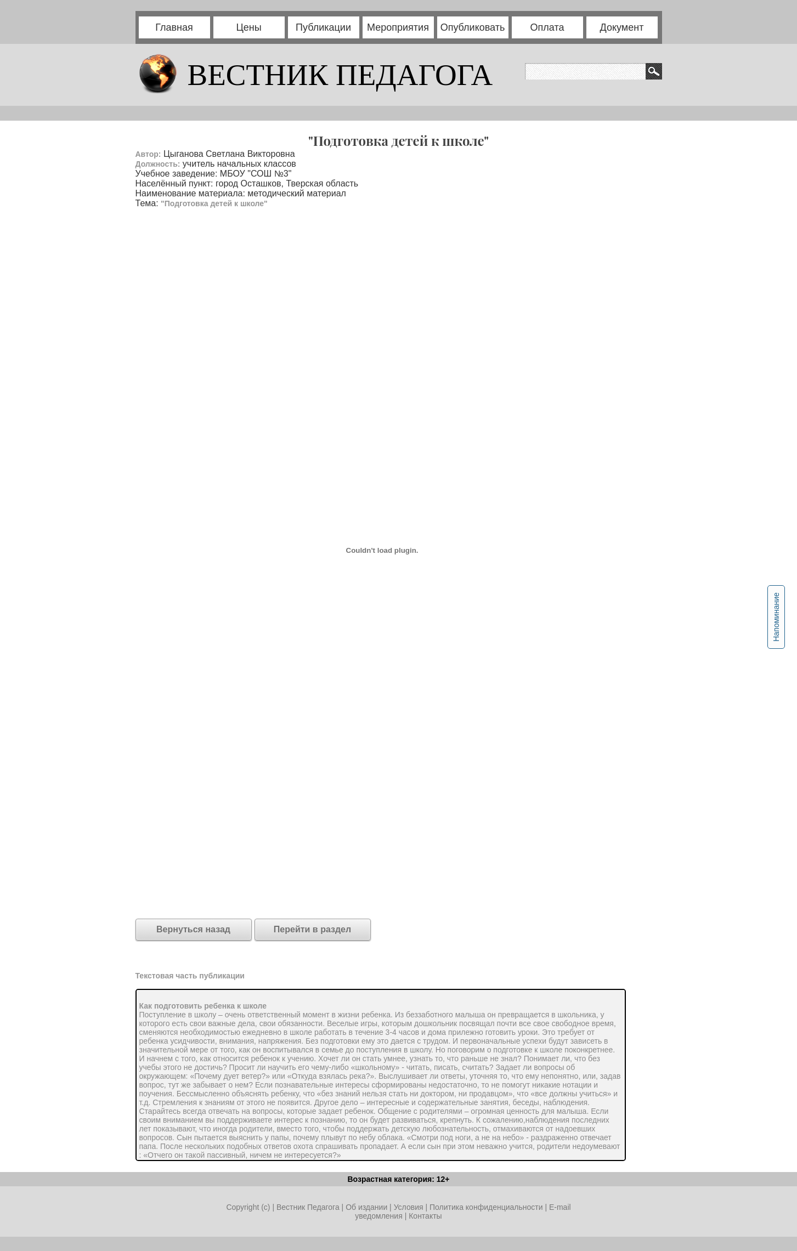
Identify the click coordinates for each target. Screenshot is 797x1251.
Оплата (547, 27)
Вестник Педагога (309, 1207)
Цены (248, 27)
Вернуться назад (193, 929)
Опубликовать (472, 27)
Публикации (323, 27)
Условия (410, 1207)
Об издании (366, 1207)
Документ (622, 27)
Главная (174, 27)
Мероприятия (398, 27)
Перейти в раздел (312, 929)
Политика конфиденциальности (486, 1207)
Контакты (425, 1216)
